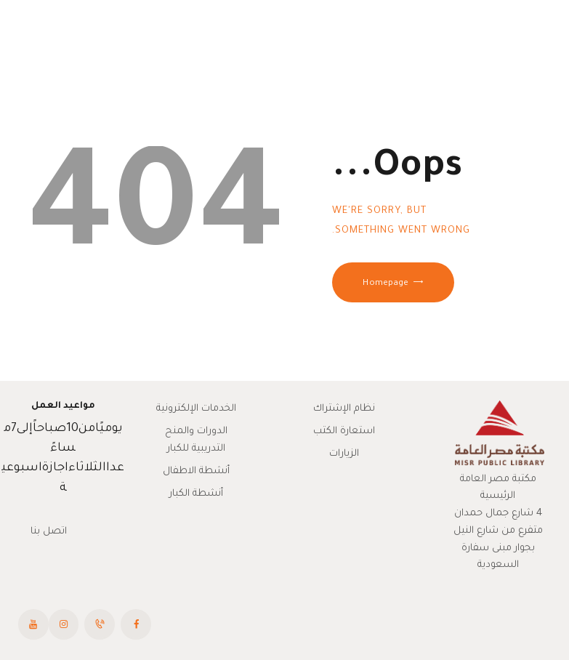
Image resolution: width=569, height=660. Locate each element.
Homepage (385, 284)
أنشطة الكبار (196, 493)
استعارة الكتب (344, 431)
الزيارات (344, 453)
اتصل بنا (49, 531)
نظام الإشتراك (344, 408)
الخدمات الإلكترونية (196, 408)
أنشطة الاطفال (196, 471)
